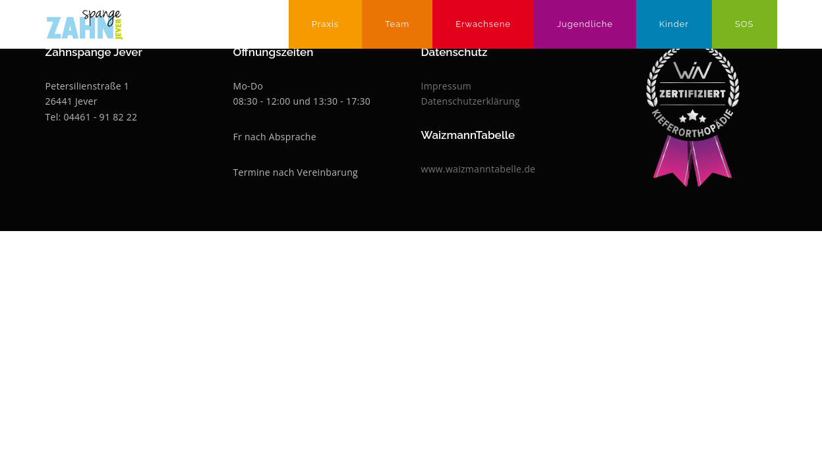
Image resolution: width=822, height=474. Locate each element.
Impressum (446, 86)
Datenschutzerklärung (470, 101)
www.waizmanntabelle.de (478, 169)
